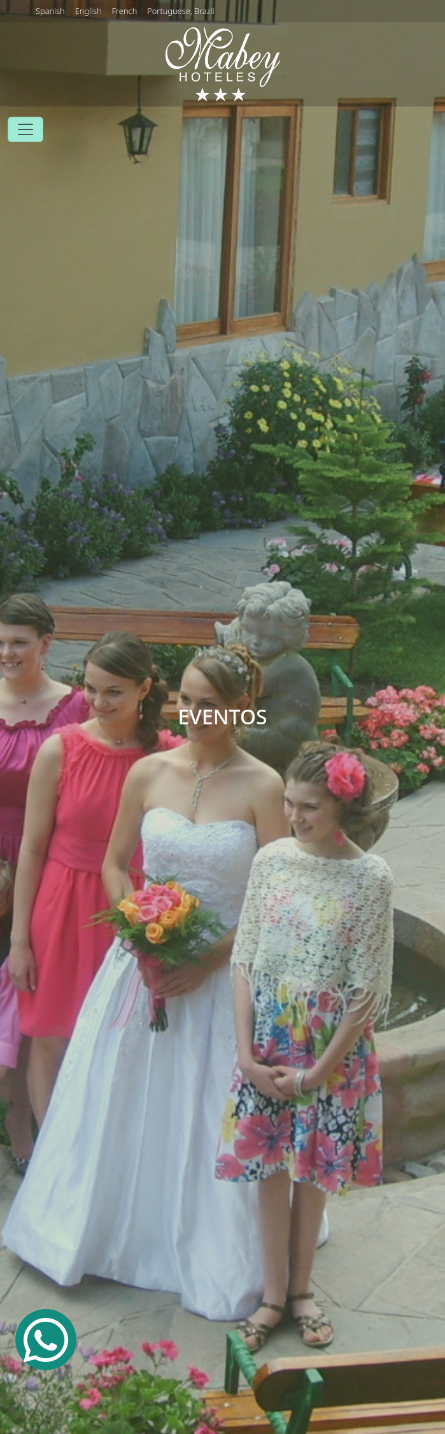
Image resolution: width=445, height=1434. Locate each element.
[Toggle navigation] (25, 129)
